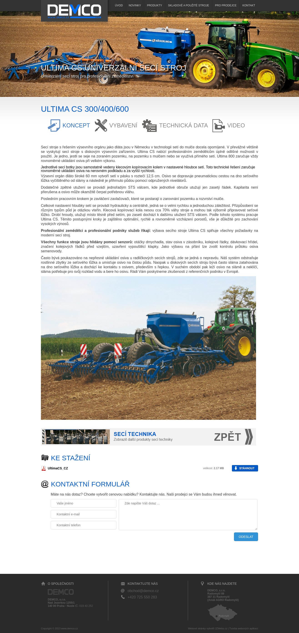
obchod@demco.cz (143, 591)
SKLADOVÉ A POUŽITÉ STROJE (188, 5)
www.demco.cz (69, 628)
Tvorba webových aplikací (243, 628)
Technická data (183, 125)
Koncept (76, 125)
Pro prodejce (226, 5)
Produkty (154, 5)
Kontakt (248, 5)
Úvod (119, 5)
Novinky (135, 5)
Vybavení (123, 125)
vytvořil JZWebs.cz (216, 628)
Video (236, 125)
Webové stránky (197, 628)
